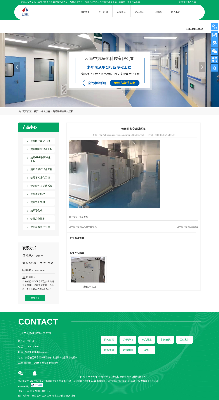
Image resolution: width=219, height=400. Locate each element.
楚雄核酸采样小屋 (40, 227)
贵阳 (49, 395)
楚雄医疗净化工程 (40, 141)
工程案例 (184, 339)
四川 (54, 395)
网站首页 (109, 339)
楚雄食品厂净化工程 (41, 169)
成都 (58, 395)
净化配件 (84, 217)
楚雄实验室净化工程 (41, 149)
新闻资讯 (165, 339)
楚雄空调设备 (191, 226)
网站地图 (128, 350)
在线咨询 (35, 298)
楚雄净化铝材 (37, 202)
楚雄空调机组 (89, 286)
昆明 (39, 395)
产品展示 (147, 339)
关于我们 (128, 339)
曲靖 (63, 395)
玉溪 (68, 395)
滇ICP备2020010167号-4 (38, 391)
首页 (36, 111)
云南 (34, 395)
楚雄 (73, 395)
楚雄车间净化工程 (40, 177)
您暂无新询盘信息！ (188, 2)
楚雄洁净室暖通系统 (41, 185)
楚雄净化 (63, 2)
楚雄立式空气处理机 (87, 226)
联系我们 (109, 350)
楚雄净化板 (36, 210)
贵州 (44, 395)
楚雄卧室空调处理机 (63, 111)
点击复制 (114, 376)
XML (146, 350)
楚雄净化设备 (37, 218)
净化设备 (45, 111)
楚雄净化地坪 (37, 194)
